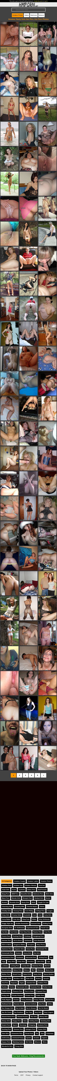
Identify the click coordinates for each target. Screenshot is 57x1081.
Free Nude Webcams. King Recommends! (28, 1056)
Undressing (6, 1038)
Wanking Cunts (18, 1042)
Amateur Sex (18, 885)
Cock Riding (29, 911)
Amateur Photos (17, 15)
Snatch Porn (6, 1025)
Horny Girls (27, 953)
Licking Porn (15, 966)
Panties (4, 987)
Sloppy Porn (17, 1021)
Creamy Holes (16, 915)
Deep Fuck (26, 919)
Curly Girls (47, 915)
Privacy (28, 1075)
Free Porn (47, 932)
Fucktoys (27, 936)
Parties (12, 987)
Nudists (38, 978)
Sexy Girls (38, 1012)
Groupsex (31, 944)
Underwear (50, 1033)
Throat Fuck (29, 1033)
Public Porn (40, 995)
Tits (37, 1033)
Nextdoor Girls (19, 978)
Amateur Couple (19, 881)
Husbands (19, 957)
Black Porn (5, 898)
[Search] (28, 9)
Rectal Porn (50, 999)
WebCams (33, 15)
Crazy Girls (6, 915)
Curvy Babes (6, 919)
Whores (37, 1042)
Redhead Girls (7, 1004)
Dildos (34, 919)
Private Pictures (17, 995)
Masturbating (6, 970)
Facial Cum (45, 928)
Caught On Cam (43, 902)
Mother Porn (6, 974)
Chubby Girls (6, 911)
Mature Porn (17, 970)
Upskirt (28, 1038)
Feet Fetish (14, 932)
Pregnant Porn (41, 991)
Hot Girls (37, 953)
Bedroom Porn (38, 894)
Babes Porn (31, 889)
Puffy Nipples (6, 999)
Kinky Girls (21, 961)
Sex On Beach (43, 1008)
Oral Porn (5, 983)
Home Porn (30, 949)
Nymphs (46, 978)
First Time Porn (25, 932)
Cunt (40, 915)
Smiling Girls (33, 1021)
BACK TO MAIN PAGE (8, 1066)
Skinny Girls (43, 1016)
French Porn (6, 936)
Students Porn (43, 1025)
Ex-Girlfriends (19, 928)
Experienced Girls (32, 928)
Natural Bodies (49, 974)
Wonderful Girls (7, 1046)
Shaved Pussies (22, 1016)
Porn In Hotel (29, 991)
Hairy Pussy (41, 944)
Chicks (42, 906)
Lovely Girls (26, 966)
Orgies (22, 983)
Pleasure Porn (17, 991)
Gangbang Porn (38, 936)
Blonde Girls (16, 898)
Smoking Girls (45, 1021)
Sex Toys (29, 1012)
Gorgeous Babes (19, 944)
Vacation (36, 1038)
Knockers (30, 961)
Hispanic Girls (19, 949)
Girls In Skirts (6, 944)
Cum (34, 915)
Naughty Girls (6, 978)
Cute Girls (16, 919)
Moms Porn (49, 970)
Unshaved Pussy (18, 1038)
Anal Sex (42, 885)
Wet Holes (29, 1042)
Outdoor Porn (42, 983)
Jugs (3, 961)
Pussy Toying (38, 999)
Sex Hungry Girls (8, 1008)
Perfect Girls (47, 987)
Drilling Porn (47, 923)
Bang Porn (5, 894)
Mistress (40, 970)
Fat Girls (5, 932)
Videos (26, 15)
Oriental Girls (31, 983)
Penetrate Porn (35, 987)
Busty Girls (25, 902)
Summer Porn (18, 1029)
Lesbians (5, 966)
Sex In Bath (20, 1008)
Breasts (4, 902)
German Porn (6, 940)
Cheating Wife (19, 906)
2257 (21, 1075)
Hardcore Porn (7, 949)
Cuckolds (27, 915)
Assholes (22, 889)
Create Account (38, 1)
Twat (42, 1033)
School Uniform (31, 1004)
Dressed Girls (35, 923)
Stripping (32, 1025)
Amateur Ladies (32, 881)
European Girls (7, 928)
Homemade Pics (42, 949)
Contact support (38, 1075)
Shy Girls (34, 1016)
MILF (33, 970)
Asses (14, 889)
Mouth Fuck (17, 974)
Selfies (50, 1004)
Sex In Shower (31, 1008)
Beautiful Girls (26, 894)
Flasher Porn (37, 932)
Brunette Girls (14, 902)
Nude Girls (29, 978)
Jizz (51, 957)
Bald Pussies (42, 889)
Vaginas (44, 1038)
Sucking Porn (6, 1029)
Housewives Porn (8, 957)
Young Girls (19, 1046)
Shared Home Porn (8, 1016)
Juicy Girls (11, 961)
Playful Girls (6, 991)
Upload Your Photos (25, 1072)
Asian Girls (6, 889)
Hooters (18, 953)
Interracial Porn (31, 957)
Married (47, 966)
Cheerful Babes (32, 906)
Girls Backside (39, 940)
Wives (45, 1042)
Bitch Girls (49, 894)
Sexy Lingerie (48, 1012)
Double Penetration (22, 923)
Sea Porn (42, 1004)
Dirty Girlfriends (44, 919)
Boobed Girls (38, 898)
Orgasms (14, 983)
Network (41, 15)
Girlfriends (28, 940)
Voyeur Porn (6, 1042)
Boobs (48, 898)
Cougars (50, 911)
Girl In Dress (17, 940)
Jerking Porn (43, 957)
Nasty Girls (37, 974)
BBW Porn (15, 894)
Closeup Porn (18, 911)
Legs (48, 961)
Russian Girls (18, 1004)
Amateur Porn (6, 885)
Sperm (15, 1025)
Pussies (16, 999)
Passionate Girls (22, 987)
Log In (46, 1)
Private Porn (29, 995)
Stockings (23, 1025)
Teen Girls (5, 1033)
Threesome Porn (17, 1033)
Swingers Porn (30, 1029)
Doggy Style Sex (7, 923)
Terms (16, 1075)
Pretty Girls (6, 995)
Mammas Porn (37, 966)
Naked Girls (27, 974)
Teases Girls (42, 1029)
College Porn (40, 911)
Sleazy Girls (6, 1021)
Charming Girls (7, 906)
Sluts (25, 1021)
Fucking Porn (17, 936)
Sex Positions (18, 1012)
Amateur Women (30, 885)
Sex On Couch (7, 1012)
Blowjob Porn (27, 898)
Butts (33, 902)
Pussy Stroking (26, 999)
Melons (26, 970)
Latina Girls (40, 961)
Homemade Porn (7, 953)
